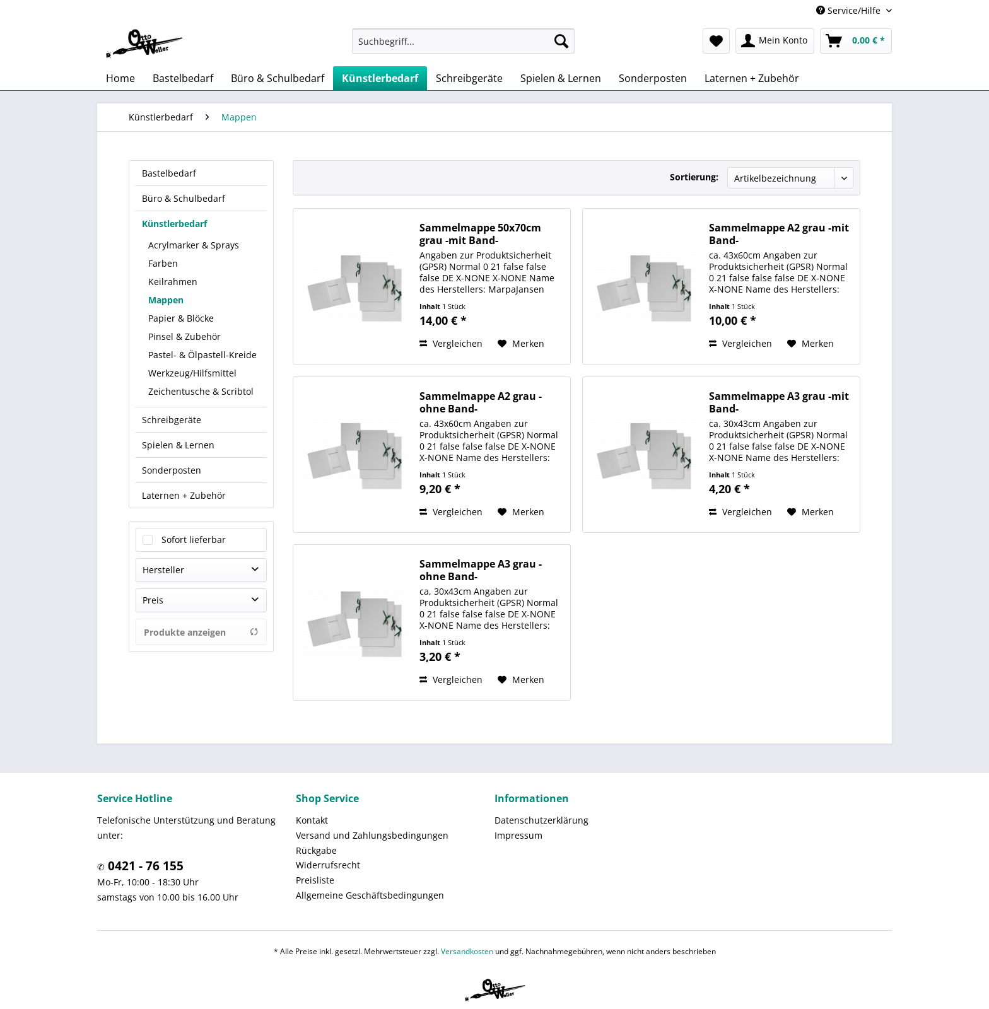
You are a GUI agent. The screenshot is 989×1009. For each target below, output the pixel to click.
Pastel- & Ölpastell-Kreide (202, 355)
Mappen (166, 300)
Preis (153, 600)
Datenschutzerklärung (541, 820)
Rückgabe (316, 850)
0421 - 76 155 (144, 866)
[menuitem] (463, 41)
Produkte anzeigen (201, 632)
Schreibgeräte (171, 420)
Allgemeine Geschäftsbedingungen (370, 895)
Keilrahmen (172, 282)
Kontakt (312, 820)
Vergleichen (451, 343)
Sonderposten (171, 470)
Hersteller (163, 570)
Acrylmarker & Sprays (193, 245)
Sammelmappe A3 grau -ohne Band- (480, 570)
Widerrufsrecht (328, 865)
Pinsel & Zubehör (184, 336)
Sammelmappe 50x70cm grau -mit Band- (480, 234)
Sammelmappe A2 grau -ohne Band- (480, 402)
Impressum (518, 835)
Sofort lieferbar (193, 539)
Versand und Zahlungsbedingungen (372, 835)
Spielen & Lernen (178, 445)
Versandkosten (467, 951)
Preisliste (315, 880)
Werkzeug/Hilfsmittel (192, 373)
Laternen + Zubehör (184, 495)
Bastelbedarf (169, 173)
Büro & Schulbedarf (183, 198)
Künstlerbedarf (174, 224)
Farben (163, 263)
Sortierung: (694, 177)
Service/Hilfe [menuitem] (849, 10)
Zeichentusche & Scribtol (201, 391)
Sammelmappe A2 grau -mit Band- (779, 234)
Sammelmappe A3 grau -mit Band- (779, 402)
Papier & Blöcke (181, 318)
